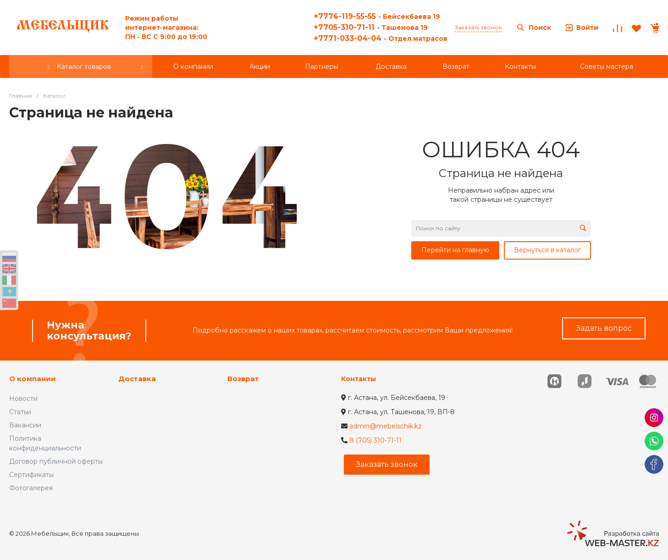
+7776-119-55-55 (377, 16)
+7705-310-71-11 (371, 27)
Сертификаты (31, 475)
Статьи (20, 412)
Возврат (243, 378)
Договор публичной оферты (56, 461)
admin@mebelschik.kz (385, 426)
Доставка (137, 378)
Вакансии (25, 425)
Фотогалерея (31, 488)
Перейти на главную (455, 250)
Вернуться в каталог (547, 250)
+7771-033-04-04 (380, 38)
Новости (23, 398)
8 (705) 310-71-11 (375, 440)
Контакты (358, 379)
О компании (32, 378)
